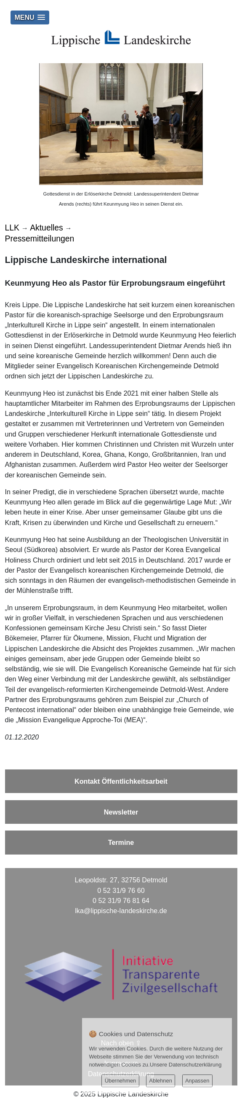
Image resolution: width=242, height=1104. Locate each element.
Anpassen (197, 1080)
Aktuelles (46, 227)
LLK (12, 227)
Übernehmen (120, 1080)
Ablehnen (160, 1080)
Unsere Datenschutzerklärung (186, 1064)
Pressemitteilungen (39, 238)
